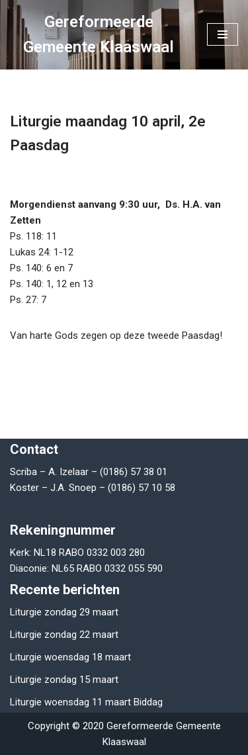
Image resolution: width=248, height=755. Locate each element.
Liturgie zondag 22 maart (64, 635)
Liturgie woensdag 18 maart (70, 657)
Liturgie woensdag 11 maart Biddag (86, 702)
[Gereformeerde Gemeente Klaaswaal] (98, 34)
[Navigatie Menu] (222, 34)
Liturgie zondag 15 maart (64, 680)
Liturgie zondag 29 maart (64, 612)
